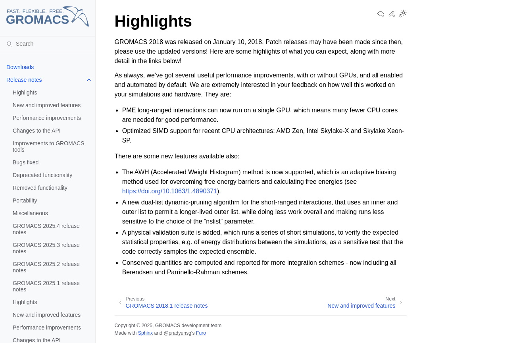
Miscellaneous (30, 213)
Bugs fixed (25, 162)
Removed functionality (40, 188)
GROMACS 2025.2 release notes (46, 267)
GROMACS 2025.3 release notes (46, 248)
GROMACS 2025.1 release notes (46, 286)
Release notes (24, 80)
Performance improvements (47, 118)
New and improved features (47, 105)
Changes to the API (37, 130)
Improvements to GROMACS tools (49, 146)
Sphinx (145, 333)
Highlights (25, 92)
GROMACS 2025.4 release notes (46, 229)
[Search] (47, 44)
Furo (201, 333)
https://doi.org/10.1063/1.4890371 (169, 191)
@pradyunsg (177, 333)
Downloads (20, 67)
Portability (25, 200)
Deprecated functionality (42, 175)
